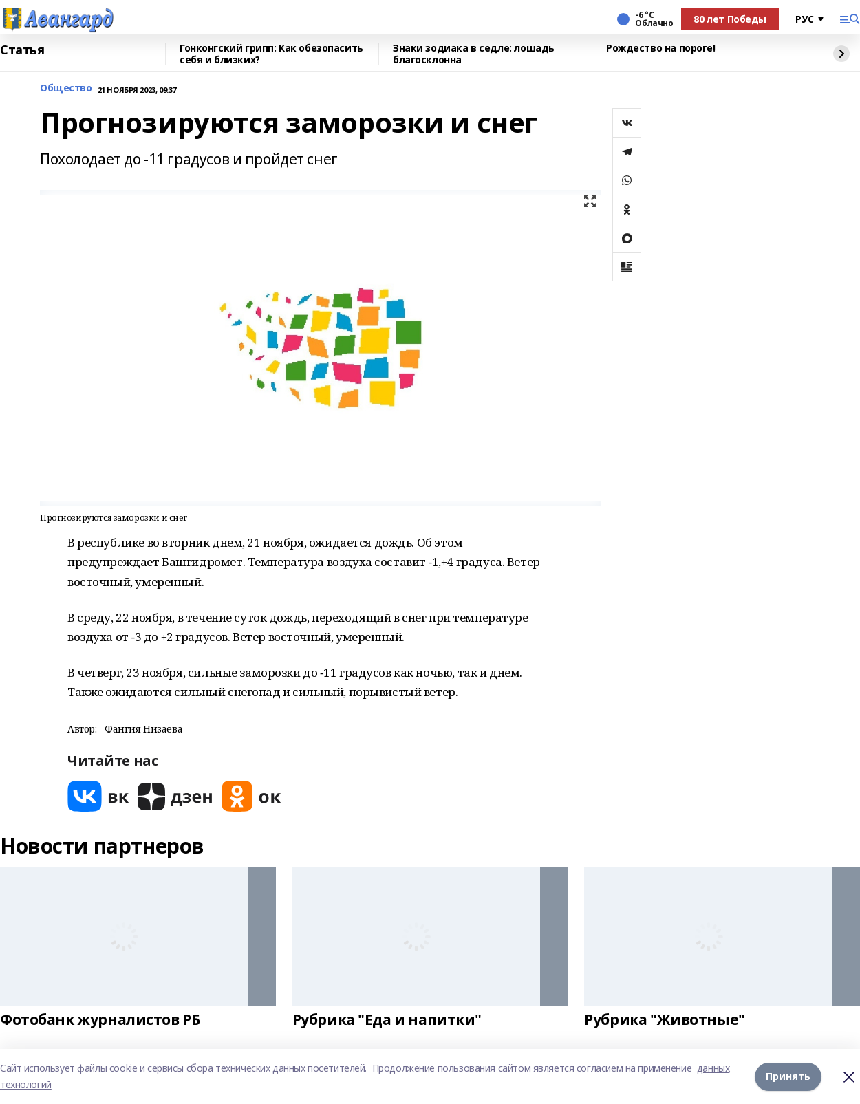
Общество (66, 88)
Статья (22, 50)
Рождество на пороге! (661, 48)
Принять (788, 1076)
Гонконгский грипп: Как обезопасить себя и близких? (271, 54)
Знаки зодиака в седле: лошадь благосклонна (474, 54)
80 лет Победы (730, 18)
